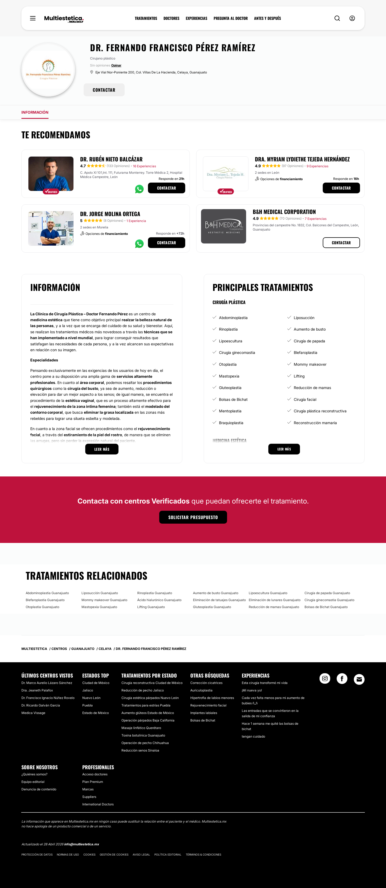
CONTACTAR (104, 90)
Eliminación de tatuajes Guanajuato (219, 600)
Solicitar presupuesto (193, 517)
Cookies (89, 854)
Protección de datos (37, 854)
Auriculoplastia (201, 690)
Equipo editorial (32, 782)
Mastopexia (229, 376)
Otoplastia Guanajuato (42, 607)
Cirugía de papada (309, 341)
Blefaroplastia (305, 352)
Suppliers (89, 797)
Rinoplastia (228, 329)
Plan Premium (92, 782)
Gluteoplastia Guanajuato (212, 607)
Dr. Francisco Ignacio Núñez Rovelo (48, 698)
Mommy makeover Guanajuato (104, 600)
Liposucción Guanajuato (99, 593)
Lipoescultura (230, 341)
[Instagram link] (325, 680)
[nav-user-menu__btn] (352, 18)
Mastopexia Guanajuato (99, 607)
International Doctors (98, 804)
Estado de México (95, 713)
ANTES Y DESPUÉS (267, 18)
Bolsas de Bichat (233, 399)
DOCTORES (171, 18)
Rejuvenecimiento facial (208, 705)
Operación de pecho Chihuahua (145, 743)
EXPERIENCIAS (196, 18)
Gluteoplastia (230, 387)
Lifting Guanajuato (151, 607)
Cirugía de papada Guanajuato (327, 593)
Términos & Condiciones (203, 854)
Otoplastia (228, 364)
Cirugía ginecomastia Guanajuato (329, 600)
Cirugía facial (305, 399)
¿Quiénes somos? (34, 774)
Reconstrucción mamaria (315, 422)
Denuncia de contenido (38, 789)
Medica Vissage (33, 713)
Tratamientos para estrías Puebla (145, 705)
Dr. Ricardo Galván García (40, 705)
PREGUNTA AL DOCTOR (231, 18)
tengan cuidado (253, 736)
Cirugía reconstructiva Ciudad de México (152, 683)
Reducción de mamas (312, 387)
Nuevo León (91, 698)
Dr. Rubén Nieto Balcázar (111, 159)
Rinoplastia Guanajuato (154, 593)
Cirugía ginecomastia (237, 352)
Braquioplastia (231, 422)
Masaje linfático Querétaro (141, 728)
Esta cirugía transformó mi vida (265, 683)
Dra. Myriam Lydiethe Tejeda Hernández (302, 159)
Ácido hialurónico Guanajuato (159, 600)
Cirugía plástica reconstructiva (320, 411)
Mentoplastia (230, 411)
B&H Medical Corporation (284, 212)
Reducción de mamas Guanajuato (274, 607)
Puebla (87, 705)
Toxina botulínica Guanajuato (143, 735)
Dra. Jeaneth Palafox (37, 690)
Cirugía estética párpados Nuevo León (150, 698)
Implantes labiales (203, 713)
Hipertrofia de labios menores (212, 698)
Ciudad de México (95, 683)
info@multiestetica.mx (81, 844)
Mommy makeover (310, 364)
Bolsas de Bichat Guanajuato (326, 607)
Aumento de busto (310, 329)
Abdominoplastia (233, 317)
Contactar (166, 188)
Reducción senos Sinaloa (140, 750)
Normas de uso (68, 854)
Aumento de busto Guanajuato (215, 593)
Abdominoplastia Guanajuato (47, 593)
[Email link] (359, 679)
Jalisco (87, 690)
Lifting (299, 376)
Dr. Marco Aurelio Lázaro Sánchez (46, 683)
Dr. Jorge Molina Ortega (110, 214)
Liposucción (304, 317)
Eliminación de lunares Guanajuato (274, 600)
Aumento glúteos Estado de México (147, 713)
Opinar (116, 65)
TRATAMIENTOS (146, 18)
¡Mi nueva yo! (252, 690)
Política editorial (167, 854)
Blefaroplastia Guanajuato (45, 600)
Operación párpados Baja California (148, 720)
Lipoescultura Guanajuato (268, 593)
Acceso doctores (94, 774)
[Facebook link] (342, 680)
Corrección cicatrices (206, 683)
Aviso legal (141, 854)
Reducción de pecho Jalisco (142, 690)
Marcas (88, 789)
